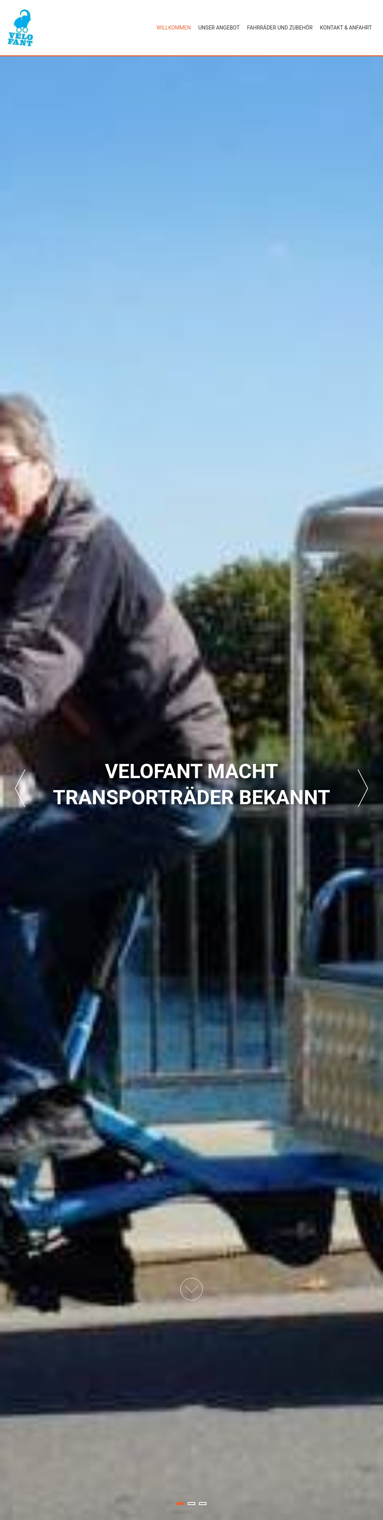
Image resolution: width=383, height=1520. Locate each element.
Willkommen (173, 28)
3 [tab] (202, 1503)
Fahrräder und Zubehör (279, 28)
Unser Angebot (219, 28)
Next (363, 788)
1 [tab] (180, 1503)
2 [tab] (191, 1503)
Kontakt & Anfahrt (346, 28)
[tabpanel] (191, 788)
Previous (20, 788)
